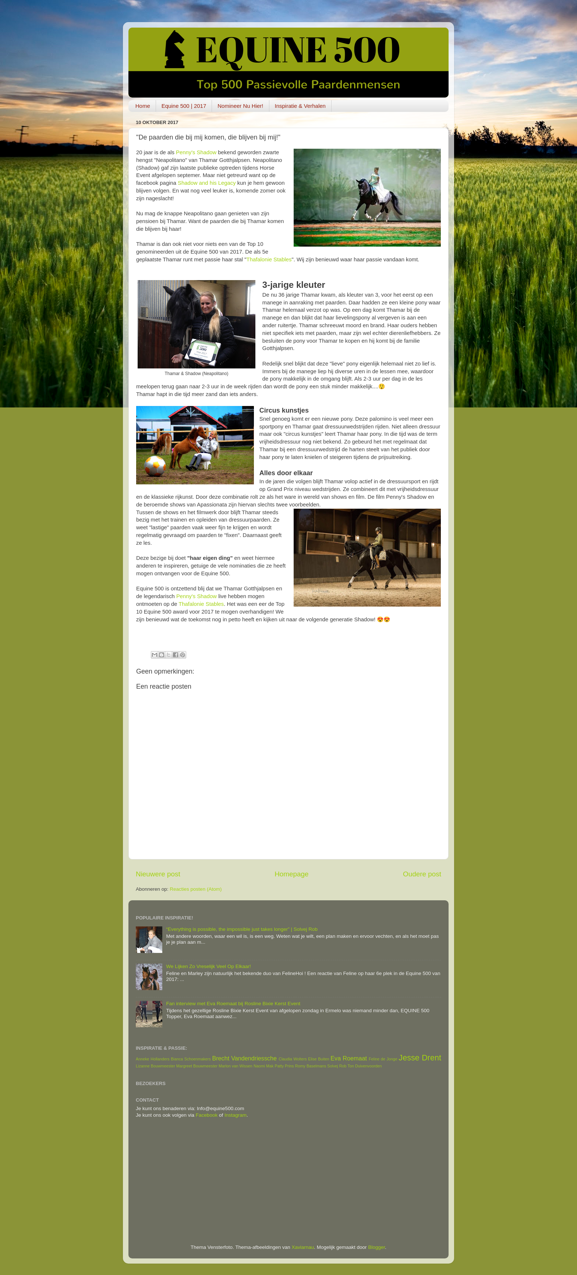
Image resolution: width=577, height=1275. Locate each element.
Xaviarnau (303, 1247)
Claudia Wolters (293, 1059)
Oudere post (422, 874)
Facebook (206, 1115)
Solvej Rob (336, 1066)
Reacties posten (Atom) (196, 889)
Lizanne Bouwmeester (155, 1066)
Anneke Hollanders (153, 1059)
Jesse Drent (420, 1057)
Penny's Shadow (196, 152)
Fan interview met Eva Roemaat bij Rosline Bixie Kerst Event (233, 1003)
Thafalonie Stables (269, 259)
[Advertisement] (288, 1181)
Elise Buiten (318, 1059)
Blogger (376, 1247)
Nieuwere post (158, 874)
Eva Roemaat (348, 1058)
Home (142, 106)
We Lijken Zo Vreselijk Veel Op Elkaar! (208, 966)
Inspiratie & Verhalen (300, 106)
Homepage (291, 874)
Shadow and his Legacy (207, 183)
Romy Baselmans (310, 1066)
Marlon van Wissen (235, 1066)
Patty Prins (284, 1066)
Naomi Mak (264, 1066)
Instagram (235, 1115)
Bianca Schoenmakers (191, 1059)
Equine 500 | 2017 (184, 106)
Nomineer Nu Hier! (240, 106)
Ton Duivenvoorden (365, 1066)
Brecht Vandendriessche (244, 1058)
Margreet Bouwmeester (196, 1066)
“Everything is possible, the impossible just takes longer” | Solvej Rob (242, 929)
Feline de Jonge (383, 1059)
